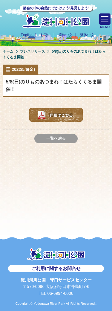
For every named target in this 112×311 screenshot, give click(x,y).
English (26, 35)
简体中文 (65, 35)
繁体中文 (87, 35)
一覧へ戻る (56, 138)
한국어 (45, 35)
